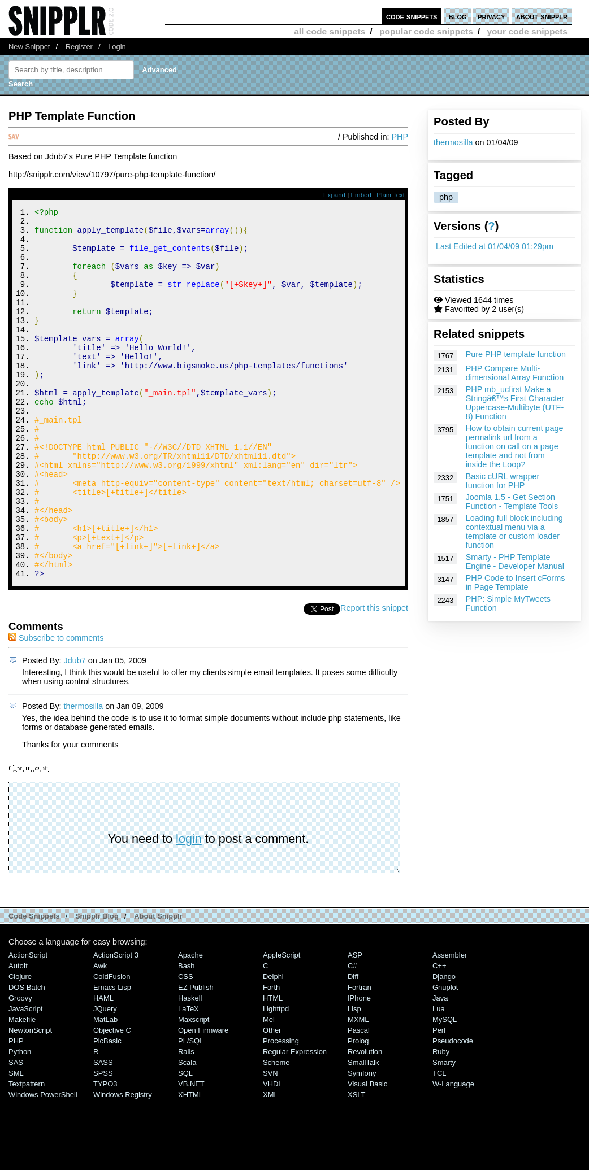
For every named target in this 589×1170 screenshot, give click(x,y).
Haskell (190, 1067)
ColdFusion (112, 1046)
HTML (273, 1067)
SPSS (103, 1142)
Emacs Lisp (112, 1056)
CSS (185, 1046)
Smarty (444, 1132)
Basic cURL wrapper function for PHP (503, 481)
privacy (491, 16)
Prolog (358, 1110)
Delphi (273, 1046)
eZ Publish (196, 1056)
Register (79, 46)
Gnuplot (445, 1056)
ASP (355, 1024)
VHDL (273, 1153)
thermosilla (453, 142)
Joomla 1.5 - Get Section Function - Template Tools (512, 502)
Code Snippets (34, 985)
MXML (358, 1089)
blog (458, 16)
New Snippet (29, 46)
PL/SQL (190, 1110)
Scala (187, 1132)
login (189, 908)
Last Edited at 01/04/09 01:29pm (494, 246)
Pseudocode (452, 1110)
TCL (439, 1142)
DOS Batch (26, 1056)
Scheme (276, 1132)
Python (19, 1121)
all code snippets (329, 31)
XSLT (356, 1164)
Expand (334, 195)
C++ (439, 1035)
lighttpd (276, 1078)
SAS (15, 1132)
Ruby (440, 1121)
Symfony (362, 1142)
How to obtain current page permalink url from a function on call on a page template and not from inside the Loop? (515, 446)
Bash (186, 1035)
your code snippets (527, 31)
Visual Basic (367, 1153)
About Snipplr (158, 985)
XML (270, 1164)
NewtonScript (30, 1099)
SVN (270, 1142)
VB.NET (191, 1153)
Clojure (20, 1046)
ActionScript (27, 1024)
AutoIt (18, 1035)
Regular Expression (295, 1121)
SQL (185, 1142)
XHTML (190, 1164)
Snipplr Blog (97, 985)
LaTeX (188, 1078)
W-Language (453, 1153)
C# (352, 1035)
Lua (438, 1078)
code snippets (412, 16)
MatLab (105, 1089)
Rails (186, 1121)
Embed (360, 195)
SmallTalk (363, 1132)
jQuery (105, 1078)
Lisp (354, 1078)
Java (440, 1067)
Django (444, 1046)
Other (272, 1099)
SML (16, 1142)
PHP (399, 136)
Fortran (359, 1056)
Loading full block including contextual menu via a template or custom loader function (514, 532)
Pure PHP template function (516, 354)
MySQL (444, 1089)
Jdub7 (75, 729)
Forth (271, 1056)
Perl (438, 1099)
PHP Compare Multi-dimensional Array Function (515, 373)
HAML (103, 1067)
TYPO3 (105, 1153)
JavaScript (25, 1078)
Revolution (365, 1121)
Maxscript (193, 1089)
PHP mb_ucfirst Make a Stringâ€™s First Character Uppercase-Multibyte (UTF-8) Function (515, 403)
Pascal (359, 1099)
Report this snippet (374, 677)
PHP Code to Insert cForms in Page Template (515, 582)
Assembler (449, 1024)
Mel (269, 1089)
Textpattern (26, 1153)
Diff (353, 1046)
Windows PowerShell (42, 1164)
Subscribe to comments (55, 707)
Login (117, 46)
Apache (190, 1024)
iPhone (359, 1067)
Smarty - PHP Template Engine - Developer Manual (515, 562)
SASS (103, 1132)
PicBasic (107, 1110)
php (446, 197)
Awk (100, 1035)
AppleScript (281, 1024)
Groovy (20, 1067)
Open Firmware (203, 1099)
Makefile (22, 1089)
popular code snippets (426, 31)
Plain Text (390, 195)
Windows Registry (122, 1164)
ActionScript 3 (115, 1024)
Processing (281, 1110)
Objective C (112, 1099)
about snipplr (542, 16)
